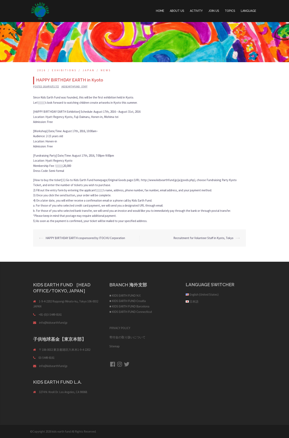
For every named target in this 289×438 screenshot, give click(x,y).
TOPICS (230, 10)
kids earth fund (61, 431)
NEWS (106, 70)
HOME (160, 10)
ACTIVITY (196, 10)
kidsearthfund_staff (75, 86)
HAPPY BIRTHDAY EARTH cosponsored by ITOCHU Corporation (85, 238)
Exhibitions (64, 70)
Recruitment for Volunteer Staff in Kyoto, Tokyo (203, 238)
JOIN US (213, 10)
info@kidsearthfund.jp (53, 322)
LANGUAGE (248, 10)
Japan (89, 70)
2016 (41, 70)
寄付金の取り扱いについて (127, 337)
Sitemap (114, 346)
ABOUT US (177, 10)
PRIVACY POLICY (119, 328)
